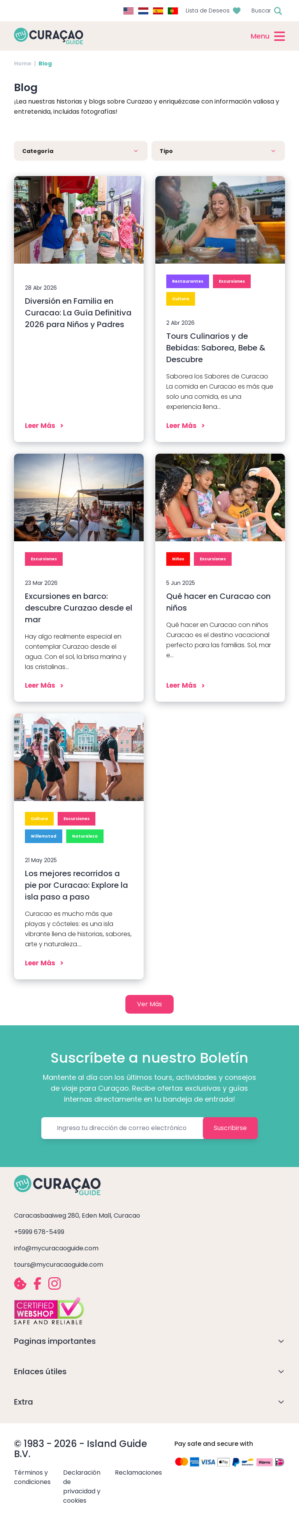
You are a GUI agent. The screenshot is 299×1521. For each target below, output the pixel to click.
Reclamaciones (138, 1472)
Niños (178, 559)
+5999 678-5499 (39, 1231)
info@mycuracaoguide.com (56, 1248)
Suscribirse (230, 1127)
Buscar (261, 10)
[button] (80, 151)
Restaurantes (187, 281)
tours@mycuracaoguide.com (58, 1264)
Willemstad (43, 836)
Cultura (180, 299)
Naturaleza (85, 836)
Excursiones (232, 281)
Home (23, 63)
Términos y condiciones (32, 1477)
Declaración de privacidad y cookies (81, 1486)
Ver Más (149, 1004)
